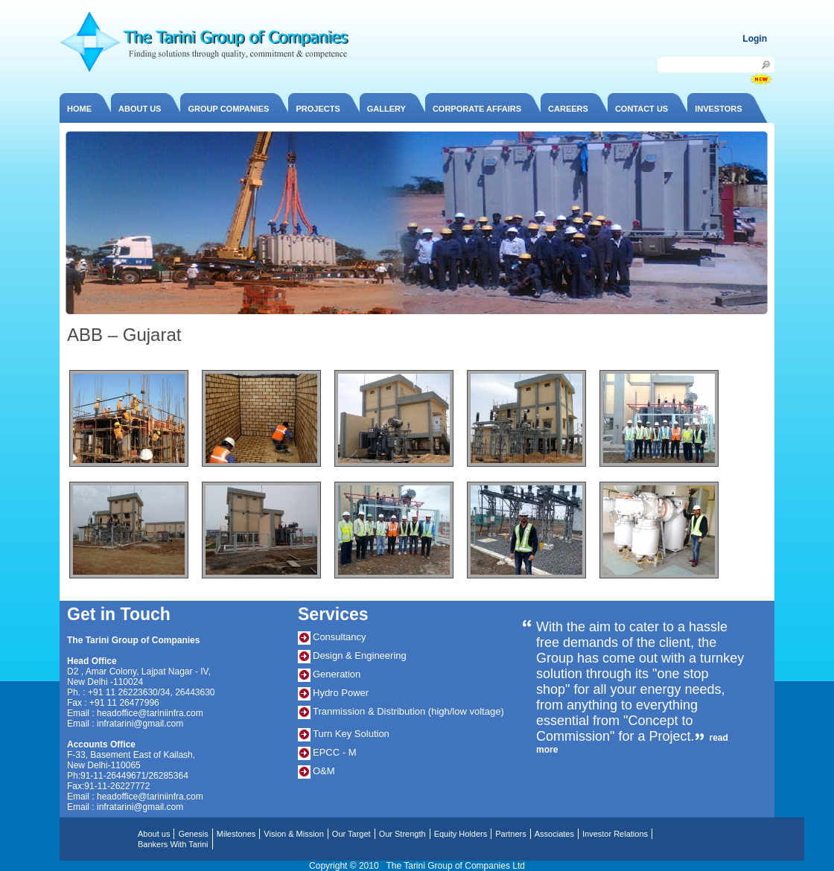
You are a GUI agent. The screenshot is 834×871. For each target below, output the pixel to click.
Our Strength (402, 833)
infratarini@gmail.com (140, 723)
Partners (510, 833)
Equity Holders (461, 833)
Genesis (193, 833)
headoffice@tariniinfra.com (150, 713)
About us (154, 833)
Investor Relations (615, 833)
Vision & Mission (294, 833)
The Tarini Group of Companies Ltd (455, 866)
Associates (554, 833)
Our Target (351, 833)
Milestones (236, 833)
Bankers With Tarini (173, 844)
